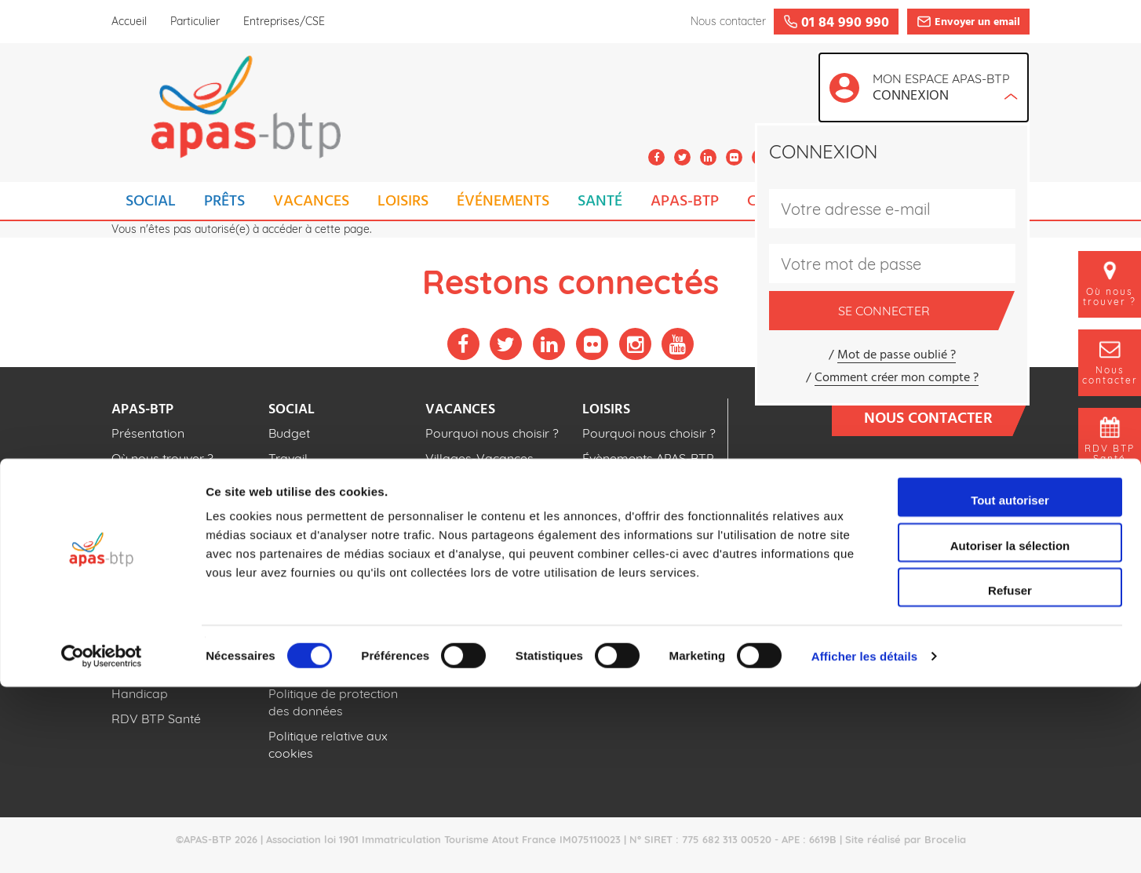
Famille (289, 533)
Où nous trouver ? (162, 458)
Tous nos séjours (474, 550)
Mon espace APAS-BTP (945, 89)
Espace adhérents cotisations (922, 622)
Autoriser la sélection (1010, 731)
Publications (983, 599)
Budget (289, 433)
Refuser (1010, 776)
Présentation (147, 433)
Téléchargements (966, 577)
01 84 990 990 (951, 481)
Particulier (195, 21)
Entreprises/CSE (284, 21)
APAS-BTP (685, 201)
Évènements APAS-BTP (648, 458)
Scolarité (293, 508)
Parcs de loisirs (625, 483)
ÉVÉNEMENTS (503, 201)
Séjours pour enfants (485, 525)
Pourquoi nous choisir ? (492, 433)
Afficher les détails (864, 842)
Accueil (129, 21)
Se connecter (918, 310)
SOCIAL (151, 201)
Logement (298, 483)
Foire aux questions (957, 531)
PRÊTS (224, 201)
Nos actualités (152, 483)
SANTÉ (600, 201)
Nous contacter (938, 417)
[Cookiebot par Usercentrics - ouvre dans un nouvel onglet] (101, 842)
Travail (288, 458)
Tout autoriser (1010, 686)
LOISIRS (402, 201)
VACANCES (311, 201)
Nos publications (159, 508)
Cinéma (604, 508)
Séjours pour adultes (485, 500)
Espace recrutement (956, 554)
